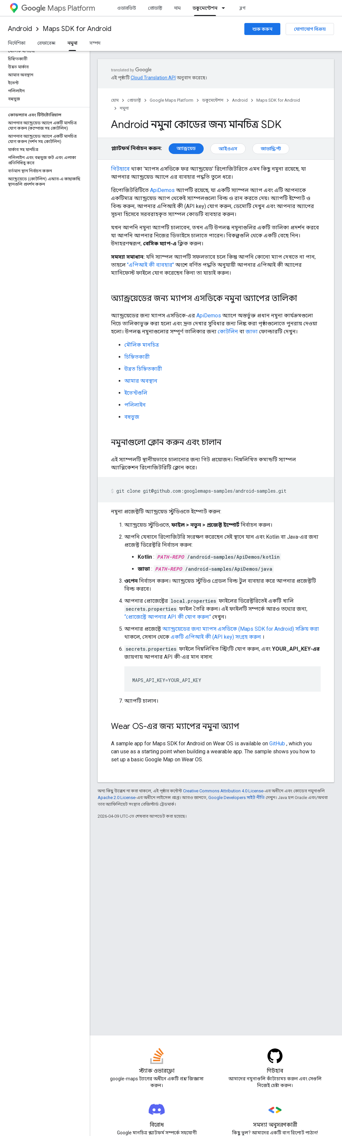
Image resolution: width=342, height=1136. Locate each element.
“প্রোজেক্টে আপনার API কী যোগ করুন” (167, 617)
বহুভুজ (131, 417)
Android (20, 29)
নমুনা (124, 108)
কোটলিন (228, 331)
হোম (115, 100)
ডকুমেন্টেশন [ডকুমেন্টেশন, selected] (205, 8)
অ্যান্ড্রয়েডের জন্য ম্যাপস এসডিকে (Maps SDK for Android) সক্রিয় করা (240, 629)
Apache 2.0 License (116, 797)
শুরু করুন (262, 29)
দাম (177, 8)
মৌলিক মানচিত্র (141, 345)
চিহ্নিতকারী (137, 357)
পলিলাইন (135, 405)
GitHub (277, 743)
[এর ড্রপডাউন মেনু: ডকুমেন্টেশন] (225, 8)
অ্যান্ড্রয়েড (186, 148)
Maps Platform (58, 8)
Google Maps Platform (171, 100)
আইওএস (228, 149)
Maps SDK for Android (77, 29)
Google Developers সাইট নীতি (236, 797)
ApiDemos (162, 190)
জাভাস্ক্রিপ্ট (271, 149)
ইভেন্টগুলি (135, 393)
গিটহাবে (120, 169)
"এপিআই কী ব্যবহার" (150, 265)
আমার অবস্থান (140, 381)
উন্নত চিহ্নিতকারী (143, 369)
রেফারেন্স (46, 43)
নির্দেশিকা (16, 43)
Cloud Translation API (153, 77)
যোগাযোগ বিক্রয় (310, 29)
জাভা (252, 331)
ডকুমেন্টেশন (212, 100)
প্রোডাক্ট (155, 8)
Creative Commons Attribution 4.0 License (223, 790)
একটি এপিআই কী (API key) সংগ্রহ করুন (216, 637)
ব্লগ (242, 8)
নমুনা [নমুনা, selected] (72, 43)
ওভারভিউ (126, 8)
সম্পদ (94, 43)
